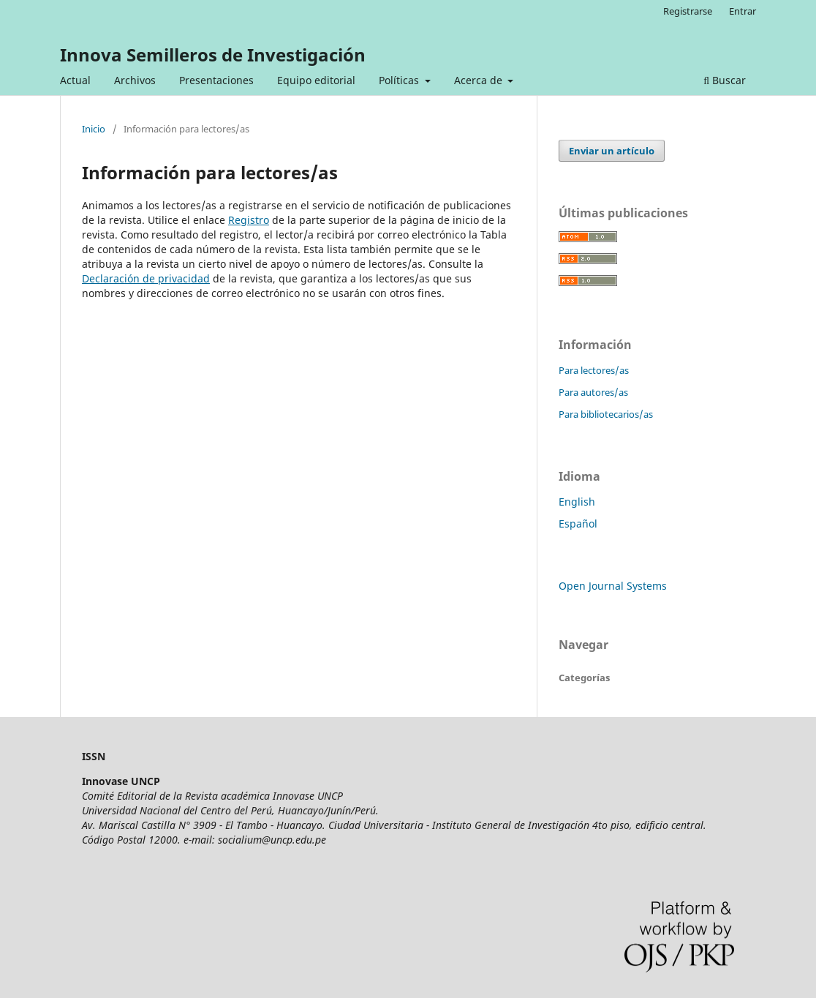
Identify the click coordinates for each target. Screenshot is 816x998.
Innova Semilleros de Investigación (213, 54)
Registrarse (687, 11)
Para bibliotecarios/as (606, 414)
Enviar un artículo (611, 150)
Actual (75, 80)
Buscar (724, 80)
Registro (248, 220)
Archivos (135, 80)
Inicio (93, 128)
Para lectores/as (594, 370)
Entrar (742, 11)
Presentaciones (216, 80)
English (577, 502)
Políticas (400, 80)
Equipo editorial (316, 80)
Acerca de (479, 80)
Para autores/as (593, 392)
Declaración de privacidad (146, 278)
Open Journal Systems (613, 586)
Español (578, 523)
